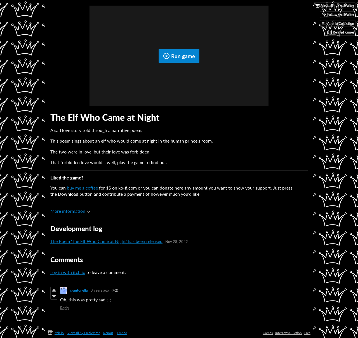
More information (70, 211)
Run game (179, 56)
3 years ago (100, 290)
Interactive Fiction (288, 333)
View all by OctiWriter (83, 333)
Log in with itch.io (67, 272)
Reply (64, 308)
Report (108, 333)
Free (307, 333)
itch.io (59, 333)
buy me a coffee (82, 187)
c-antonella (79, 290)
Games (268, 333)
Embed (122, 333)
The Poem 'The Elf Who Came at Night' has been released (106, 241)
